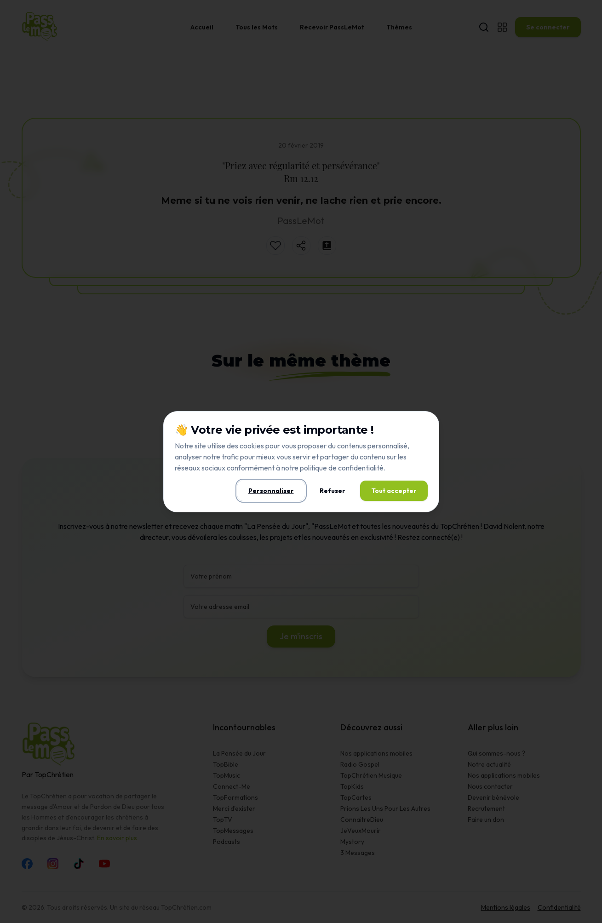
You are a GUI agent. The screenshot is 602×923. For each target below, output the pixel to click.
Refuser (332, 491)
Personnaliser (271, 491)
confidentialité (361, 467)
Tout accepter (394, 491)
